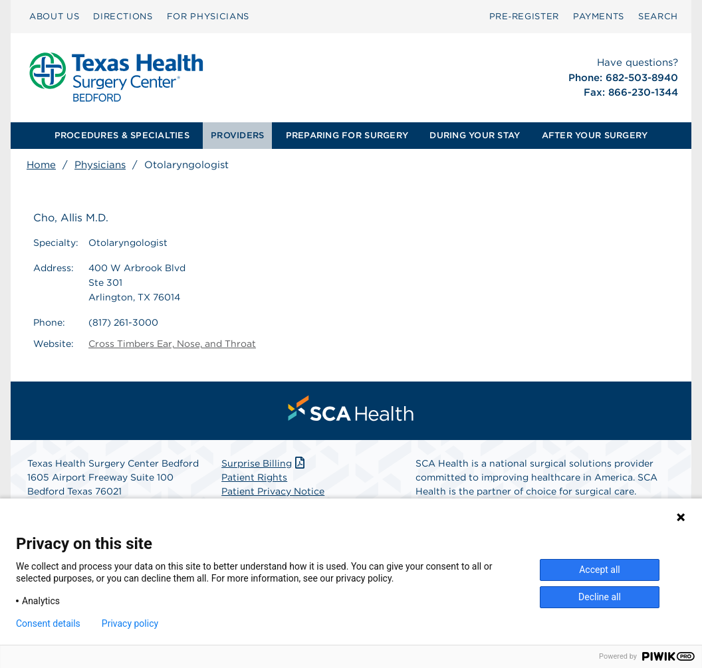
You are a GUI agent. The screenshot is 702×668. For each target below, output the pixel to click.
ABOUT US (54, 16)
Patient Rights (254, 477)
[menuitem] (54, 16)
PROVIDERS (237, 135)
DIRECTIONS (123, 16)
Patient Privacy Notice (272, 491)
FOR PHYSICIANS (208, 16)
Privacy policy (130, 623)
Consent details (48, 623)
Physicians (100, 165)
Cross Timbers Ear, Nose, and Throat (172, 343)
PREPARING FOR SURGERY (347, 135)
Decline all (599, 597)
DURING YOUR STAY (474, 135)
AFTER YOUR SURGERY (595, 135)
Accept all (599, 569)
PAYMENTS (598, 16)
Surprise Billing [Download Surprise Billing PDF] (264, 463)
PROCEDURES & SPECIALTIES (122, 135)
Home (41, 165)
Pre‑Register (524, 16)
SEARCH (658, 16)
